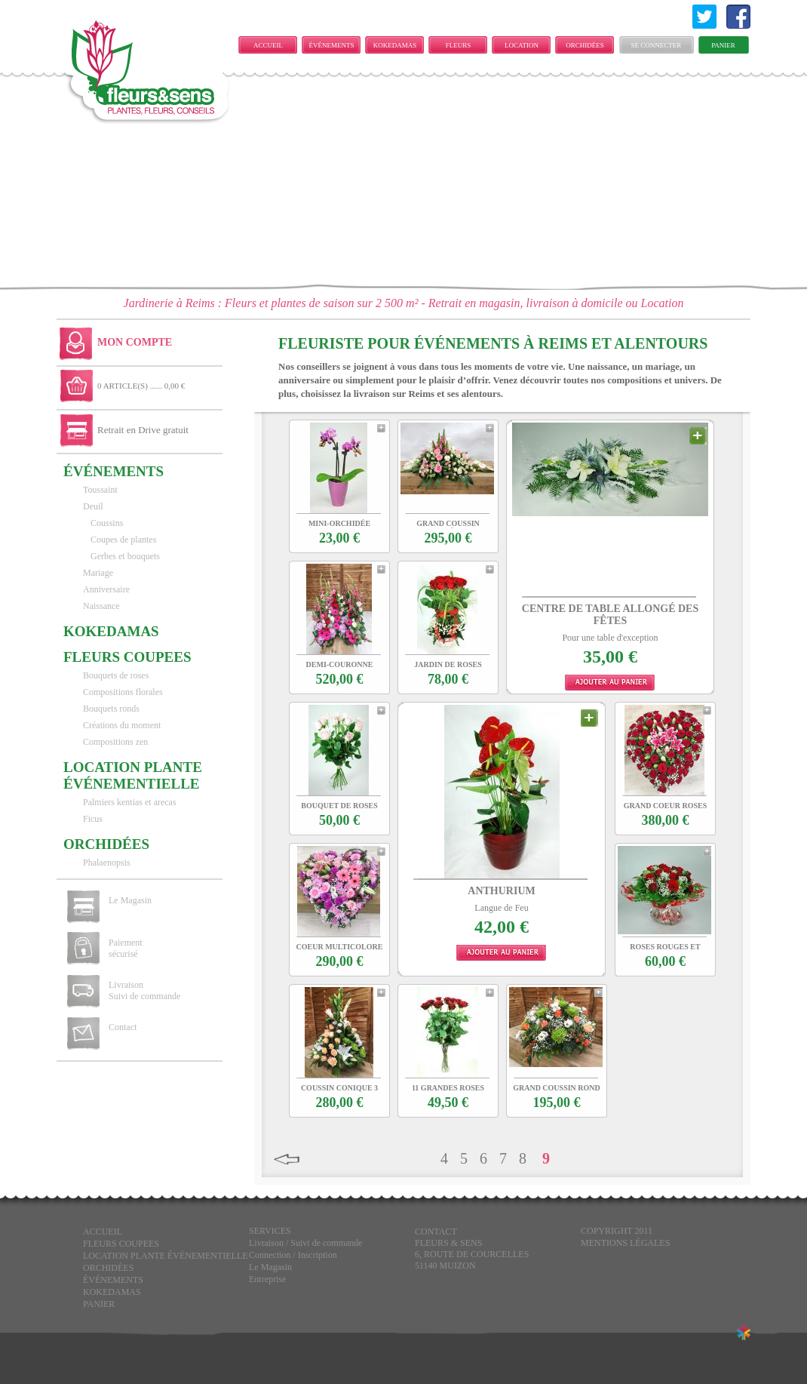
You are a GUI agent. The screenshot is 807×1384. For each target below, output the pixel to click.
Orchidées (585, 45)
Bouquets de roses (116, 675)
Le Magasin (130, 900)
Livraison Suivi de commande (144, 990)
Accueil (268, 45)
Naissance (101, 606)
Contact (123, 1027)
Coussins (107, 523)
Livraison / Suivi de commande (306, 1243)
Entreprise (267, 1279)
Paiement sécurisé (126, 948)
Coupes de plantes (123, 539)
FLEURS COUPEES (458, 48)
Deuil (93, 506)
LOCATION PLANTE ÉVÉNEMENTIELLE (525, 48)
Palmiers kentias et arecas (129, 802)
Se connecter (656, 45)
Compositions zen (115, 742)
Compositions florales (123, 692)
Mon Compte (134, 342)
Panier (723, 45)
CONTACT (436, 1231)
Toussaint (100, 489)
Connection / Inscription (293, 1255)
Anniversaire (106, 589)
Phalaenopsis (106, 862)
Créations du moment (122, 725)
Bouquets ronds (111, 708)
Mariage (98, 572)
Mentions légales (625, 1243)
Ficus (93, 818)
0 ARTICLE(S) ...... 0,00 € (141, 385)
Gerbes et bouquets (125, 556)
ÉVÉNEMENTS (331, 45)
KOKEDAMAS (395, 45)
